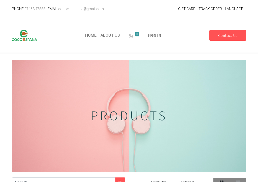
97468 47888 (34, 9)
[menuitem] (91, 35)
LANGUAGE (234, 9)
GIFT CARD (187, 9)
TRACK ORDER (210, 9)
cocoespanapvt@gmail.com (81, 9)
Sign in (154, 35)
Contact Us (227, 35)
